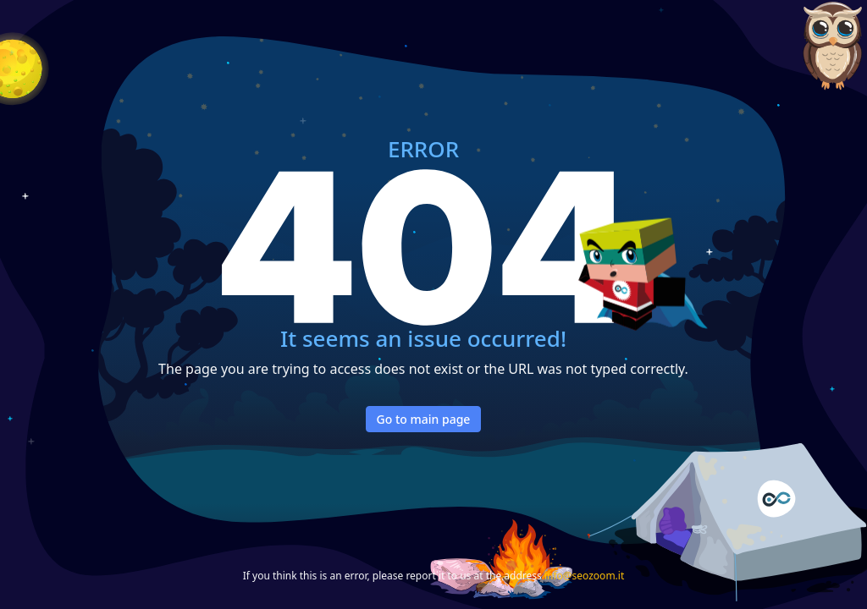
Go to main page (424, 419)
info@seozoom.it (584, 575)
